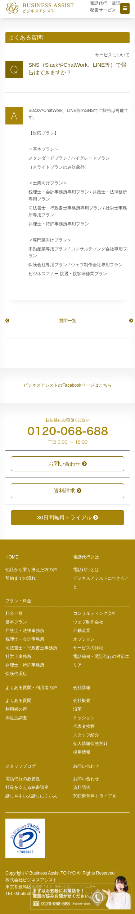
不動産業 (81, 630)
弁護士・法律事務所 (24, 630)
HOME (11, 557)
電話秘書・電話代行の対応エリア (101, 661)
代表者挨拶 (84, 726)
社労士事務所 (18, 656)
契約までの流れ (20, 578)
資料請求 (67, 490)
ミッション (84, 717)
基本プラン (16, 622)
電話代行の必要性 (22, 778)
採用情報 (81, 752)
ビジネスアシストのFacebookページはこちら (67, 385)
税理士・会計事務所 (24, 639)
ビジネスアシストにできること (101, 582)
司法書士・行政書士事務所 (31, 647)
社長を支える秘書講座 (27, 787)
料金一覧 (14, 613)
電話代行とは (86, 569)
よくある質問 (18, 700)
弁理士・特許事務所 (24, 665)
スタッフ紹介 (86, 735)
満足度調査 (16, 717)
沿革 (77, 709)
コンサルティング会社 (94, 613)
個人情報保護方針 (90, 743)
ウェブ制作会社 (88, 622)
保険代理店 (16, 673)
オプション (84, 639)
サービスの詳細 (88, 647)
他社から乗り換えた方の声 (31, 569)
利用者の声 (16, 709)
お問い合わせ (67, 464)
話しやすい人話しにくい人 (31, 795)
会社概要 (81, 700)
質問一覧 (67, 320)
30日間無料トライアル (67, 517)
